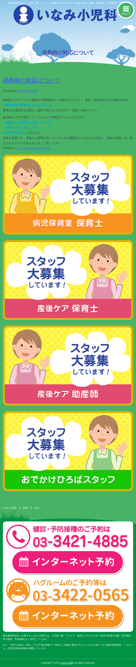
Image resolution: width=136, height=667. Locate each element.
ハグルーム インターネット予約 (68, 616)
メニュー (126, 13)
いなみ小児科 (9, 507)
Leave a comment (38, 148)
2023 (26, 507)
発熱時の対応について (32, 80)
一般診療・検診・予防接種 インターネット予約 (68, 562)
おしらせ (21, 148)
